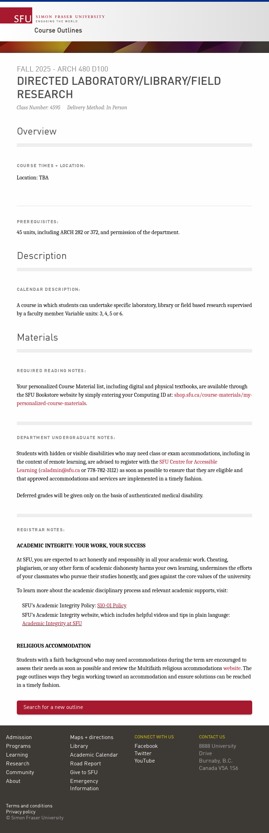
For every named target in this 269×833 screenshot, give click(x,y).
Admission (19, 737)
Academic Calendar (94, 755)
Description (42, 256)
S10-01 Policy (111, 605)
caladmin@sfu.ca (60, 470)
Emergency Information (84, 785)
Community (20, 773)
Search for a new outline (53, 707)
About (13, 781)
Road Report (85, 764)
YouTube (144, 761)
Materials (37, 338)
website (232, 668)
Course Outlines (58, 30)
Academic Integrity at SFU (52, 623)
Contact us (212, 737)
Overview (36, 132)
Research (17, 764)
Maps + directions (91, 737)
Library (79, 746)
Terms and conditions (29, 806)
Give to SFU (84, 773)
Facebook (146, 746)
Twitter (143, 754)
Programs (18, 746)
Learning (17, 755)
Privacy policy (20, 812)
